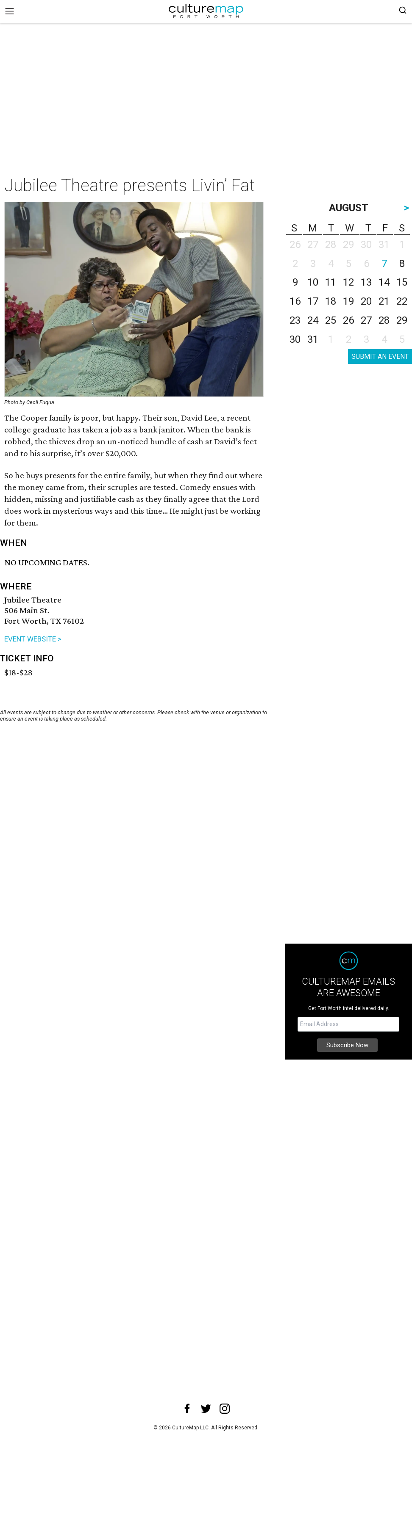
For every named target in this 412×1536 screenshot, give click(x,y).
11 (330, 282)
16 (295, 301)
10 (312, 282)
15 (401, 282)
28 (384, 320)
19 (348, 301)
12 (348, 282)
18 (330, 301)
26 (348, 320)
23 (295, 320)
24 (312, 320)
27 (366, 320)
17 (312, 301)
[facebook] (187, 1409)
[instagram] (225, 1409)
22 (401, 301)
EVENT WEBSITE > (32, 639)
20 (366, 301)
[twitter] (206, 1409)
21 (384, 301)
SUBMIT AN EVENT (380, 356)
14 (384, 282)
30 (295, 339)
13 (366, 282)
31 (312, 339)
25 (330, 320)
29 (401, 320)
